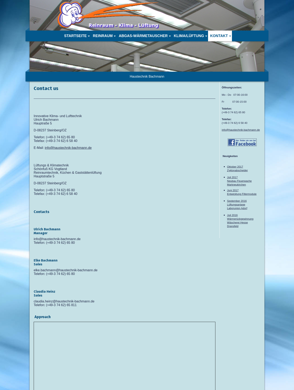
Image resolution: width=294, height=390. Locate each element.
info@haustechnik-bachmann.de (68, 147)
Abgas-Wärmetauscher (143, 36)
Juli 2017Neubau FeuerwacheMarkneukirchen (239, 181)
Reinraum (103, 36)
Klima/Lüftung (189, 36)
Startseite (75, 36)
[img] (135, 15)
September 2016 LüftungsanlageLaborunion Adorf (237, 204)
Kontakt (219, 36)
